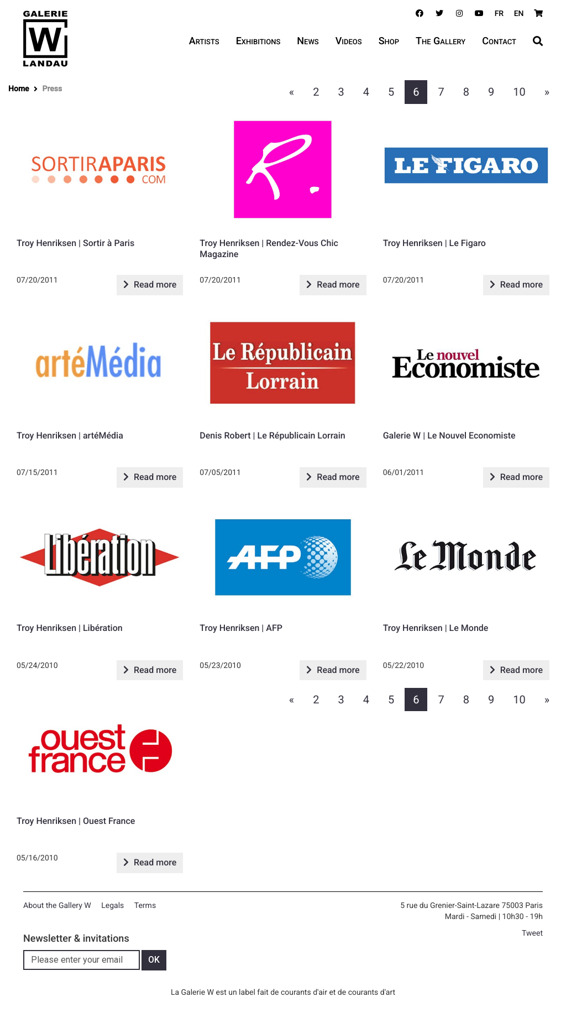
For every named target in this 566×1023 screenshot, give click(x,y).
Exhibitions (258, 41)
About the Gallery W (57, 905)
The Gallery (440, 41)
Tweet (532, 933)
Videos (349, 41)
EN (519, 13)
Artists (204, 41)
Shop (389, 41)
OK (154, 959)
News (307, 41)
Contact (499, 41)
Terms (145, 905)
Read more (149, 284)
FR (499, 13)
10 (519, 91)
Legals (112, 905)
